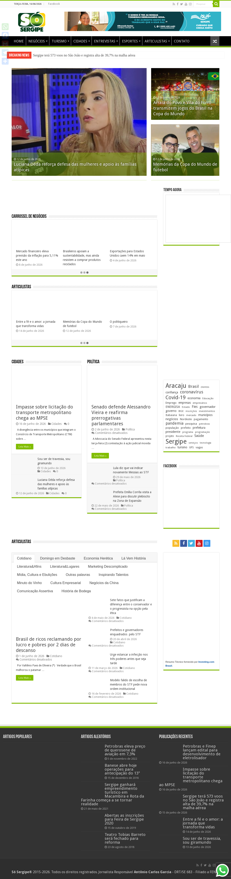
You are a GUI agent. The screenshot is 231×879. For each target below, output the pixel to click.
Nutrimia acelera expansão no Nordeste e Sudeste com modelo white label (131, 255)
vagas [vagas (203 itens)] (199, 448)
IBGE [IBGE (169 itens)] (181, 411)
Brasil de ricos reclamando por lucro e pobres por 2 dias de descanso (48, 644)
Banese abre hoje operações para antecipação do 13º (122, 769)
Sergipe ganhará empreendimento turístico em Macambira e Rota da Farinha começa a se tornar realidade (112, 794)
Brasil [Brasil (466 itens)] (193, 387)
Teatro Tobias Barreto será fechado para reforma (125, 838)
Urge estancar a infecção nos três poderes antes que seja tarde (129, 659)
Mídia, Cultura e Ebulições (37, 575)
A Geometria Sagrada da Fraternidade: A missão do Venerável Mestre (33, 326)
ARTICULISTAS (156, 41)
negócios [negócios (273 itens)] (172, 420)
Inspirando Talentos (113, 575)
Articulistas (21, 287)
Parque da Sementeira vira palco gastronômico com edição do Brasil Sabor (37, 255)
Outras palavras (78, 575)
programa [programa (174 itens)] (187, 432)
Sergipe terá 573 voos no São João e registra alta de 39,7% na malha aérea (184, 160)
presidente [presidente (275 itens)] (173, 432)
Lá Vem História (133, 558)
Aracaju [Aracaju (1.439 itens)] (176, 386)
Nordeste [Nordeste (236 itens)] (186, 419)
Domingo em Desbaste (57, 558)
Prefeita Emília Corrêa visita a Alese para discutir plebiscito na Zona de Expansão (132, 496)
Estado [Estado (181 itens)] (186, 407)
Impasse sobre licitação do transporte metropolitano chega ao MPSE (80, 55)
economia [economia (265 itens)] (194, 399)
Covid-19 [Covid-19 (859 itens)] (176, 398)
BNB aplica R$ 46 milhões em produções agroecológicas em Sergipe (82, 255)
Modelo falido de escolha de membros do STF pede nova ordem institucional (128, 684)
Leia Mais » (25, 446)
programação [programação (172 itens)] (202, 432)
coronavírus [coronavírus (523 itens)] (191, 392)
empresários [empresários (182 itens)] (200, 403)
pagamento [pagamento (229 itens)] (201, 419)
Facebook (54, 3)
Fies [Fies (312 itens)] (195, 407)
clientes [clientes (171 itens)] (205, 387)
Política (93, 362)
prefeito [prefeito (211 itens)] (186, 428)
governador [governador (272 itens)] (207, 407)
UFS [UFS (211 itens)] (191, 448)
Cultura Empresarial (65, 583)
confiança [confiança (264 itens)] (172, 393)
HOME (19, 41)
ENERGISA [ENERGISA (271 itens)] (173, 407)
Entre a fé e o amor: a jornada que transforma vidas (203, 823)
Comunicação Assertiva (35, 591)
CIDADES (80, 41)
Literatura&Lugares (64, 566)
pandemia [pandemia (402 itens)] (174, 424)
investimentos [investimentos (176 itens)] (207, 411)
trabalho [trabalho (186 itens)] (171, 448)
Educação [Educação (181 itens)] (208, 399)
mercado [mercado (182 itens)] (191, 416)
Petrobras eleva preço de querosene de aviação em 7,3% (125, 750)
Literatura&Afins (29, 566)
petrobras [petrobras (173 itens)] (204, 424)
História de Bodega (76, 591)
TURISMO (59, 41)
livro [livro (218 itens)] (181, 415)
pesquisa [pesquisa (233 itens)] (191, 424)
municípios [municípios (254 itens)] (205, 415)
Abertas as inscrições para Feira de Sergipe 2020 (124, 819)
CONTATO (181, 41)
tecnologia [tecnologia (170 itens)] (205, 443)
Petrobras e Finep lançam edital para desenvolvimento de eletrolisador (201, 752)
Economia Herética (98, 558)
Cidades (17, 362)
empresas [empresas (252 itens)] (184, 403)
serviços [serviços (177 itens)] (193, 443)
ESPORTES (130, 41)
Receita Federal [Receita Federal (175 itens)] (184, 436)
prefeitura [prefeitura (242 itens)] (199, 428)
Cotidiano (24, 558)
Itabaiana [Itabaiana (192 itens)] (171, 415)
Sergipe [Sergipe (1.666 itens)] (176, 442)
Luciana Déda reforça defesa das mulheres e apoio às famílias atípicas (56, 484)
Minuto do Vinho (29, 583)
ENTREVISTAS (104, 41)
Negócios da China (103, 583)
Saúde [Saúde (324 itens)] (199, 436)
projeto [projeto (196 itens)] (170, 436)
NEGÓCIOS (36, 41)
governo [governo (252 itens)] (171, 411)
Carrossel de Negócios (29, 216)
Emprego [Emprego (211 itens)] (171, 403)
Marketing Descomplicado (108, 566)
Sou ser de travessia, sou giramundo (202, 840)
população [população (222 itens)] (172, 428)
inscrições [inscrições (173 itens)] (191, 411)
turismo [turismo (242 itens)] (182, 448)
